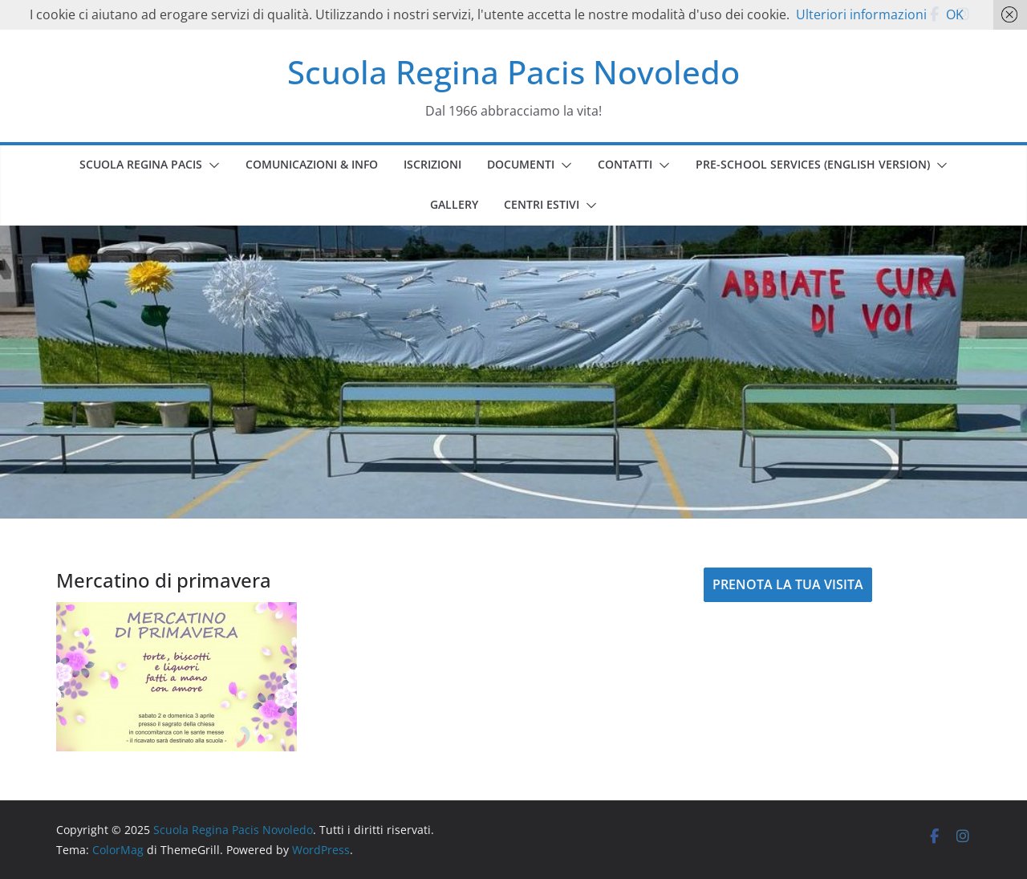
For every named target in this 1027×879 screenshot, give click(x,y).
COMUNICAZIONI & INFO (312, 164)
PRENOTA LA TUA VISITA (787, 584)
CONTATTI (625, 164)
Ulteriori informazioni (861, 14)
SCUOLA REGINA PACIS (140, 164)
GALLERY (454, 204)
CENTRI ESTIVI (541, 204)
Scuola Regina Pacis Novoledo (513, 72)
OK (955, 14)
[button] (211, 165)
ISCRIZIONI (432, 164)
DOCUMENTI (520, 164)
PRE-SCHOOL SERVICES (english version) (813, 164)
